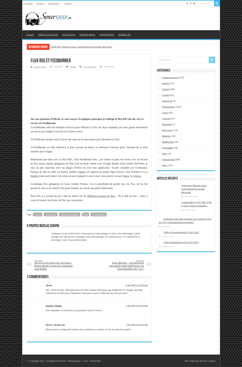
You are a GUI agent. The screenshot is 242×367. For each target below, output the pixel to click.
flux (38, 214)
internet (51, 214)
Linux (165, 112)
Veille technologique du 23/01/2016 (181, 242)
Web (164, 165)
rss (86, 214)
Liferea (137, 176)
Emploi (165, 83)
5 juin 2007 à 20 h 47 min (137, 305)
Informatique (168, 106)
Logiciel (166, 118)
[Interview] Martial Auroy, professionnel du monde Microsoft (81, 46)
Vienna (81, 171)
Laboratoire (53, 3)
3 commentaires (89, 67)
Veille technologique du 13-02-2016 (181, 232)
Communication (170, 77)
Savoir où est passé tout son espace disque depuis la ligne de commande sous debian (53, 264)
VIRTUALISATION (48, 34)
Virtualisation (168, 159)
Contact (67, 3)
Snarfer (34, 176)
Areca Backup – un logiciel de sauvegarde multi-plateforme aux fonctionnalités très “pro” (124, 264)
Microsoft (167, 130)
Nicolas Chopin (40, 67)
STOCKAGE (68, 34)
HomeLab (167, 100)
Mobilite (166, 136)
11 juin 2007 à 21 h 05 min (136, 285)
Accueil (30, 34)
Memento (166, 124)
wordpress (99, 214)
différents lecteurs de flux (101, 196)
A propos (28, 3)
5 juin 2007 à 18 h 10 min (137, 324)
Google (165, 95)
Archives (40, 3)
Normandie (167, 147)
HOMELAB (124, 34)
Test (164, 153)
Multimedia (168, 141)
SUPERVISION (87, 34)
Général (72, 67)
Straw (126, 176)
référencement (70, 214)
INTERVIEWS (106, 34)
